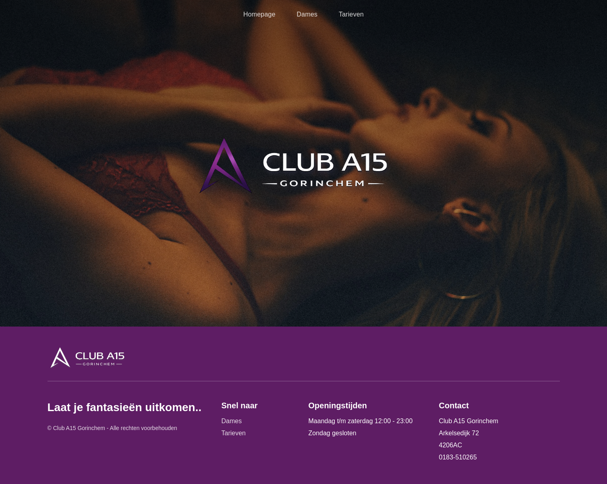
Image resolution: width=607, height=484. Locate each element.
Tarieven (351, 14)
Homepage (259, 14)
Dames (307, 14)
